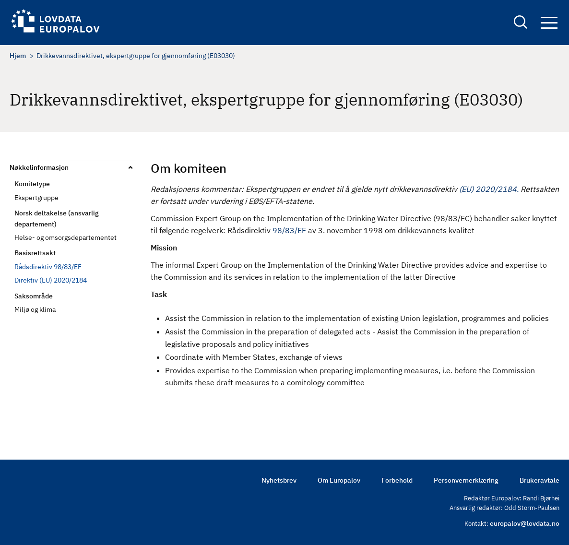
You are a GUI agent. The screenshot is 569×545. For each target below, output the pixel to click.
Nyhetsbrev (278, 480)
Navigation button (549, 23)
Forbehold (397, 480)
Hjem (18, 55)
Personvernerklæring (466, 480)
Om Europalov (339, 480)
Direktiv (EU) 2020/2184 (50, 280)
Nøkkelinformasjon (39, 167)
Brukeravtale (539, 480)
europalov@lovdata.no (524, 523)
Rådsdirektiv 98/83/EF (48, 266)
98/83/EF (289, 230)
